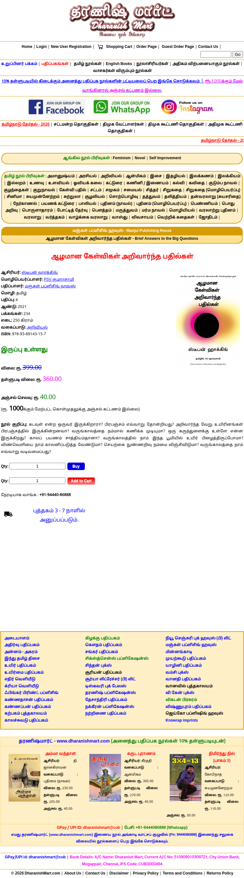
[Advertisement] (122, 578)
